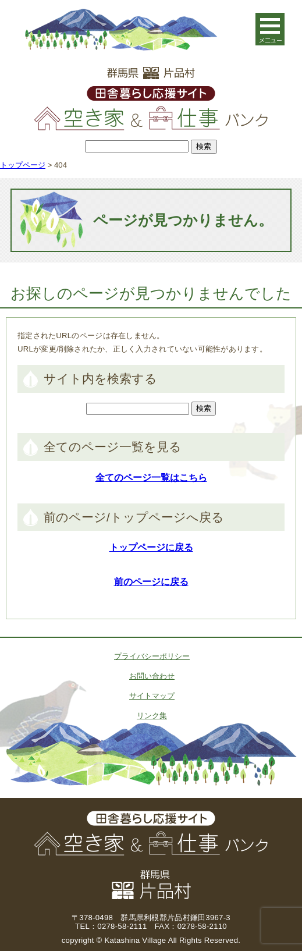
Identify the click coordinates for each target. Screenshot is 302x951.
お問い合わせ (152, 676)
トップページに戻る (151, 547)
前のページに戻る (151, 582)
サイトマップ (152, 695)
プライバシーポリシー (152, 656)
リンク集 (152, 715)
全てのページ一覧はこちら (151, 477)
